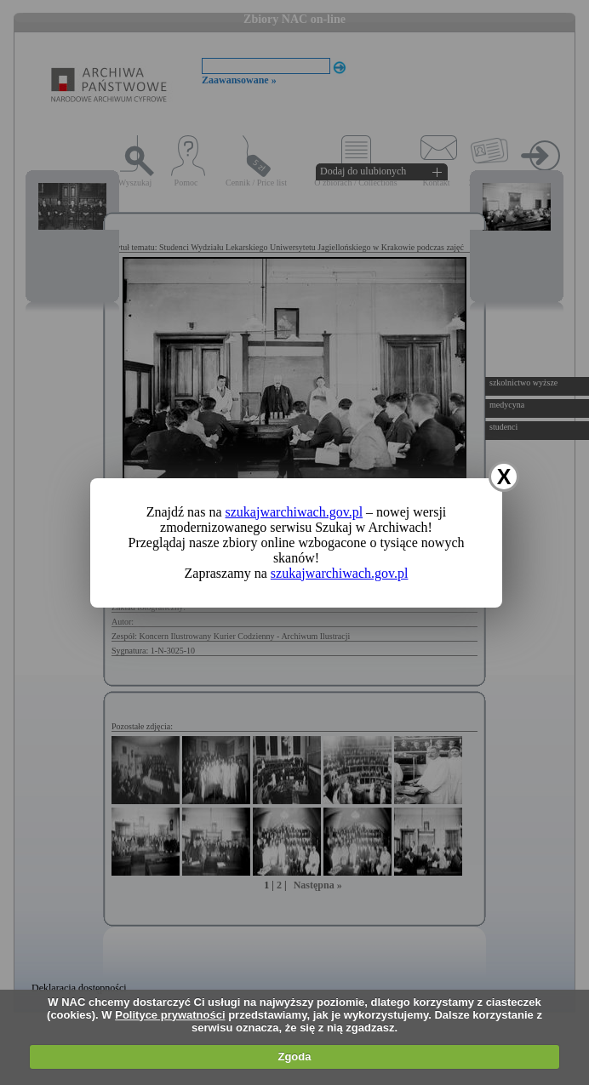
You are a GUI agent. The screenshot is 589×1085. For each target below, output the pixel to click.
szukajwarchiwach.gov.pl (294, 512)
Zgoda (294, 1056)
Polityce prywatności (170, 1014)
